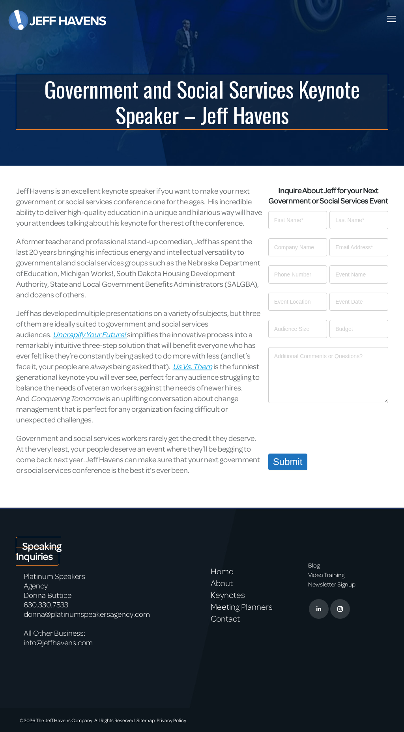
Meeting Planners (242, 606)
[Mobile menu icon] (391, 19)
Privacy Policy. (172, 720)
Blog (314, 565)
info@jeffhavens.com (58, 642)
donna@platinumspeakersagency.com (87, 614)
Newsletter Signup (331, 584)
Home (222, 571)
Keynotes (228, 595)
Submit (288, 461)
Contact (225, 618)
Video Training (326, 574)
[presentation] (328, 426)
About (222, 583)
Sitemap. (146, 720)
